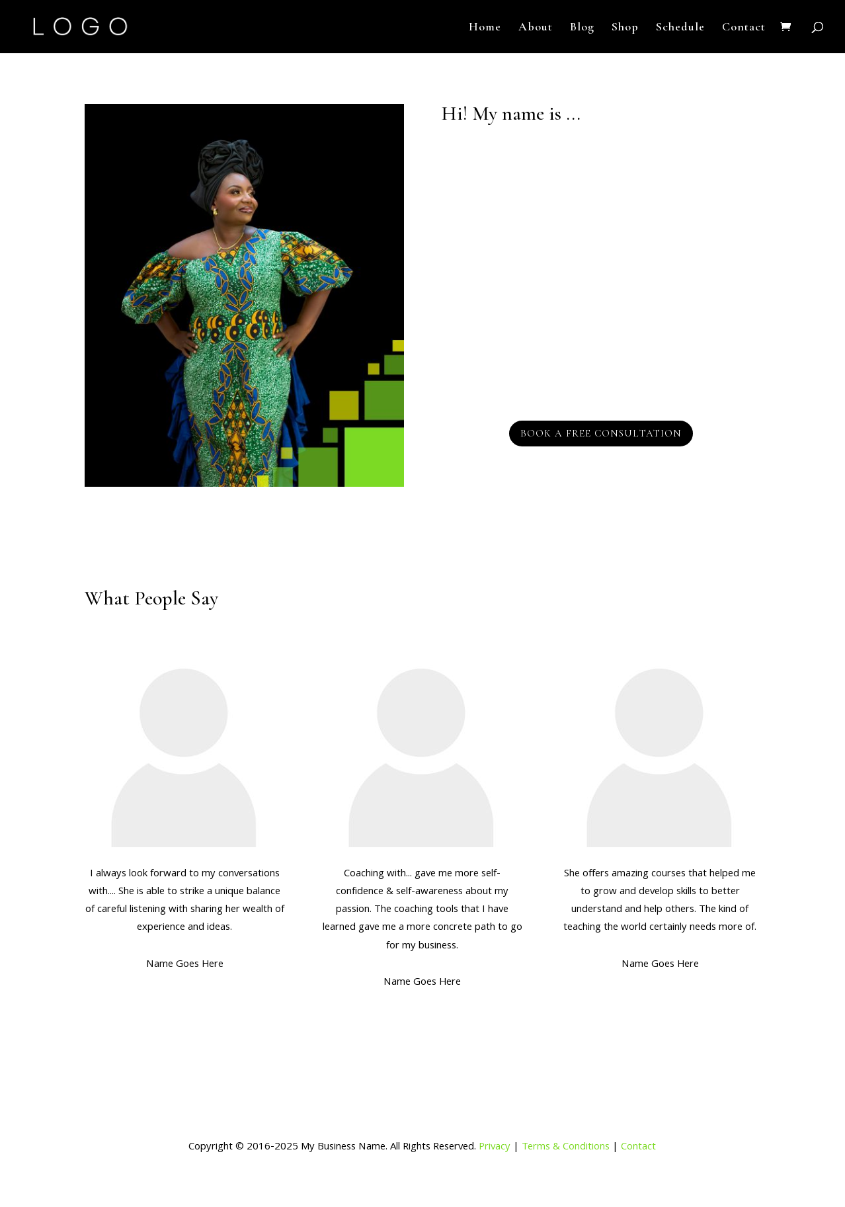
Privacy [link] (494, 1147)
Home (485, 28)
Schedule (680, 28)
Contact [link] (638, 1147)
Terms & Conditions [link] (566, 1147)
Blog (582, 28)
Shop (625, 28)
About (535, 28)
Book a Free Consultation (601, 433)
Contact (744, 28)
